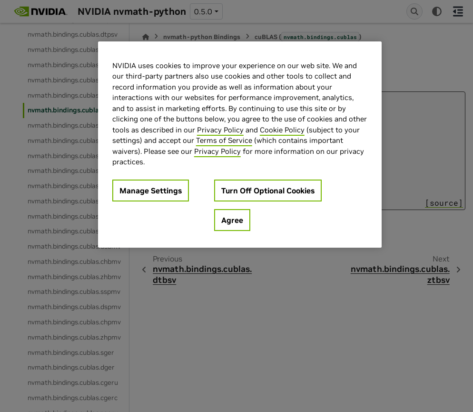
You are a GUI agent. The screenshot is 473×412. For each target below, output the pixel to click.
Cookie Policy (282, 129)
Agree (232, 220)
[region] (240, 144)
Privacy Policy (220, 129)
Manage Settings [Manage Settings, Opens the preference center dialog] (150, 190)
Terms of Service (224, 140)
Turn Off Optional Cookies (268, 190)
